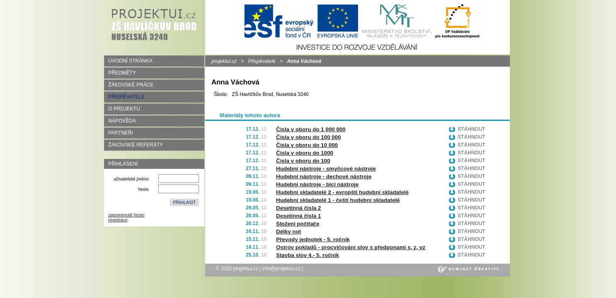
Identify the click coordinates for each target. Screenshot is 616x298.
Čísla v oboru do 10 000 (307, 145)
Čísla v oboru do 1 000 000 (310, 129)
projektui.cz (224, 61)
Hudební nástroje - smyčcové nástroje (326, 169)
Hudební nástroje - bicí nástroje (317, 184)
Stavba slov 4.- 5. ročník (307, 255)
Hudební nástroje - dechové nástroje (323, 176)
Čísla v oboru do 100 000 (308, 137)
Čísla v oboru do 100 (303, 161)
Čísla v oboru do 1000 (304, 153)
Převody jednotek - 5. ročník (313, 239)
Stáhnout (471, 129)
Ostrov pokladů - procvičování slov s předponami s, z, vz (350, 247)
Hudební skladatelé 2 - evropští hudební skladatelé (342, 192)
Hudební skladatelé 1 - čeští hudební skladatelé (338, 200)
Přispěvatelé (261, 61)
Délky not (288, 231)
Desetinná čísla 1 (298, 216)
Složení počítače (297, 224)
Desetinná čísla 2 (298, 208)
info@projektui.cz (281, 269)
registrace (118, 219)
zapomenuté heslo (126, 214)
